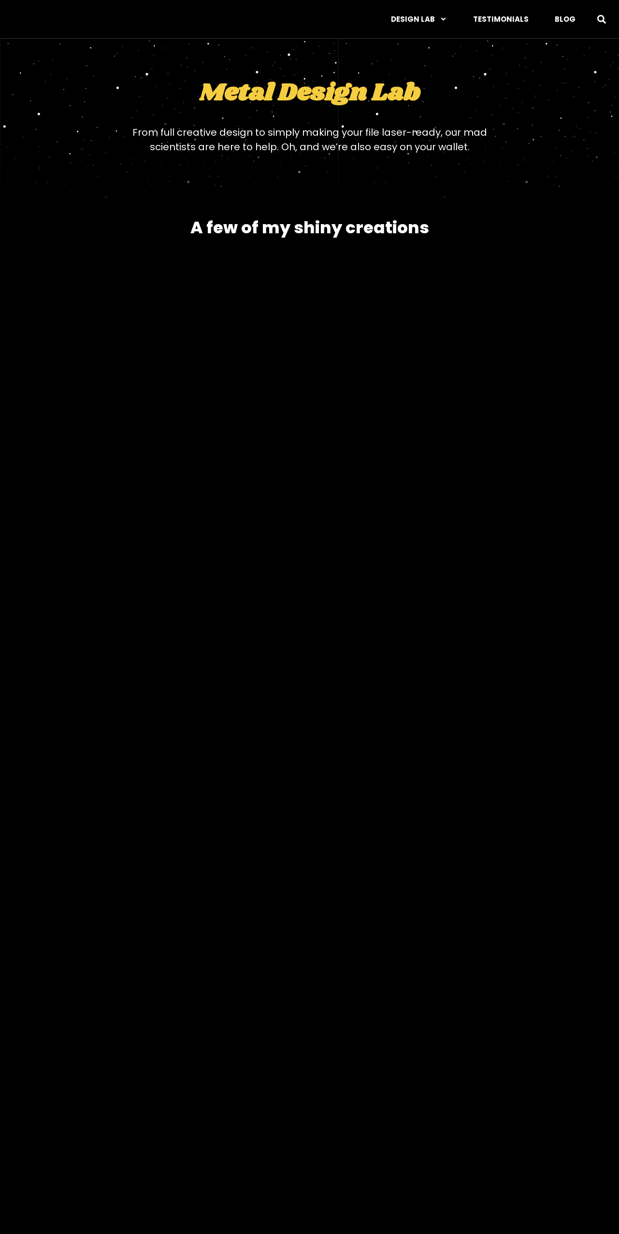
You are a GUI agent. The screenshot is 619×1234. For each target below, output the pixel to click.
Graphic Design (133, 1189)
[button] (601, 19)
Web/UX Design (49, 1189)
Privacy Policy (511, 1189)
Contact (582, 1189)
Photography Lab (299, 1189)
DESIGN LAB (419, 19)
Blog (565, 19)
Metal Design (214, 1189)
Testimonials (501, 19)
